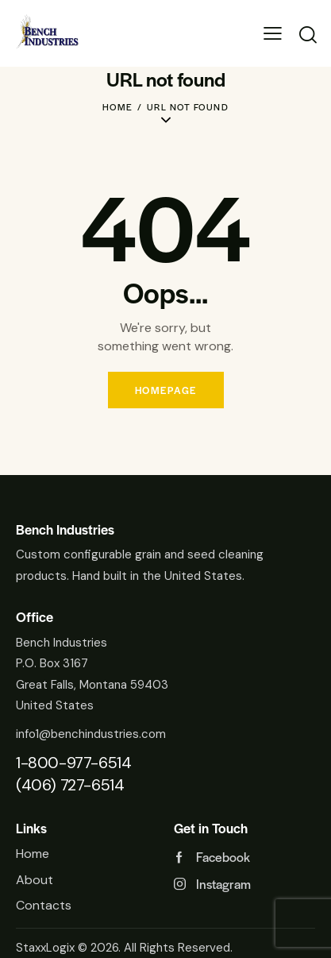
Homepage (166, 390)
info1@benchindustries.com (91, 734)
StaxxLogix (45, 948)
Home (117, 106)
